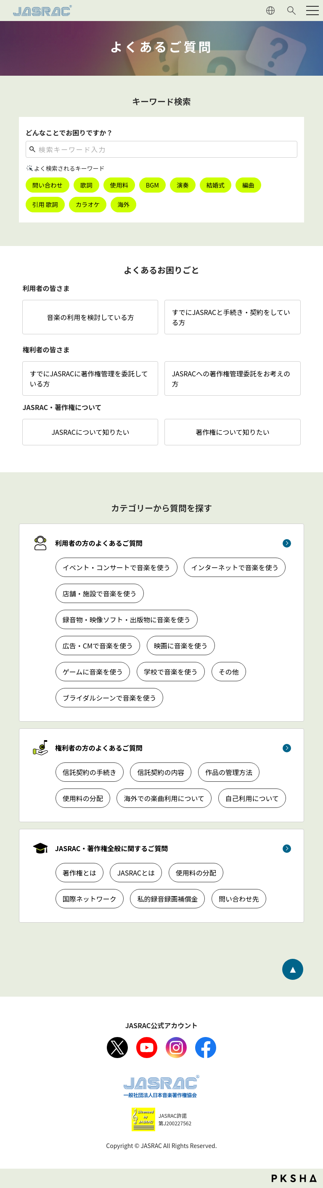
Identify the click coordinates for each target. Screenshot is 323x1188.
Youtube (146, 1047)
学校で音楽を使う (171, 672)
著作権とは (79, 873)
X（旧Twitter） (117, 1047)
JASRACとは (136, 873)
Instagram (176, 1047)
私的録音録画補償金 (167, 899)
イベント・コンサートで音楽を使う (116, 567)
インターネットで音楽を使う (234, 567)
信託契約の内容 (160, 772)
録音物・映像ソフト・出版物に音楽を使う (127, 619)
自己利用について (252, 798)
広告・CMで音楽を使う (98, 645)
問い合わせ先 (239, 899)
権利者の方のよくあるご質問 (99, 748)
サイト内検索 (291, 10)
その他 (229, 672)
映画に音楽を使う (181, 645)
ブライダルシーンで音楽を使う (109, 698)
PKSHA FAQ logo (294, 1178)
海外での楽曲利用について (164, 798)
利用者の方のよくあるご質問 (99, 543)
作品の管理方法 (228, 772)
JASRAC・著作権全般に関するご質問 (111, 848)
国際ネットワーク (89, 899)
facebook (205, 1047)
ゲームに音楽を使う (93, 672)
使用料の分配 (83, 798)
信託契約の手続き (89, 772)
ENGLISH (270, 10)
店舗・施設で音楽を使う (100, 593)
